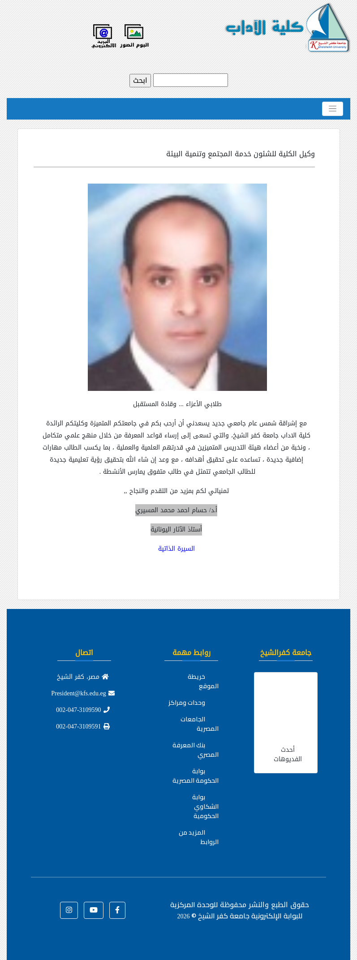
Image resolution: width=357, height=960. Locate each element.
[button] (117, 910)
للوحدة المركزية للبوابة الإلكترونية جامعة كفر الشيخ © (236, 910)
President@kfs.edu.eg (83, 693)
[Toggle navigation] (332, 109)
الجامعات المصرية (200, 723)
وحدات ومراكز (186, 702)
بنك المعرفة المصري (195, 749)
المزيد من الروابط (199, 837)
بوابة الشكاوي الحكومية (205, 806)
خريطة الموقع (203, 681)
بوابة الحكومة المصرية (195, 775)
